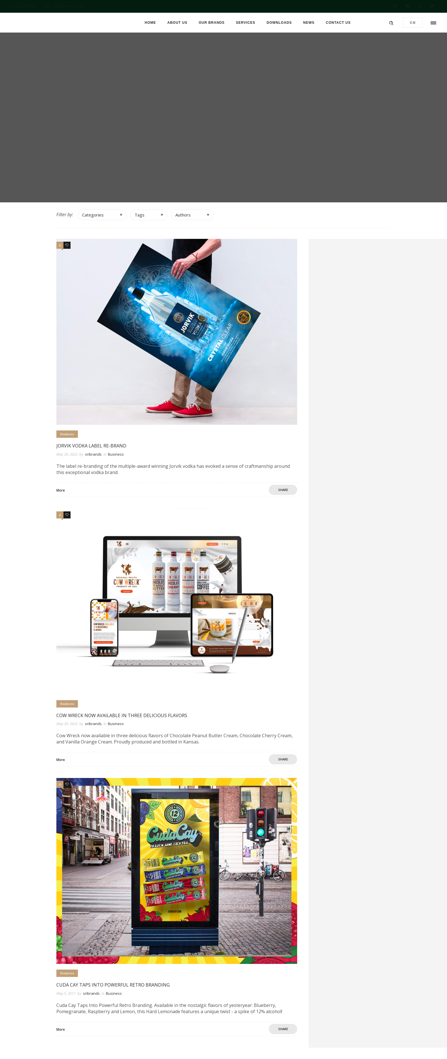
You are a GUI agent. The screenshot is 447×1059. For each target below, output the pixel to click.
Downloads (279, 23)
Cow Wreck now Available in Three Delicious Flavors (121, 715)
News (308, 23)
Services (245, 23)
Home (150, 23)
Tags (139, 215)
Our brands (211, 23)
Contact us (338, 23)
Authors (183, 215)
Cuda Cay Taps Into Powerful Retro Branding (113, 985)
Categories (93, 215)
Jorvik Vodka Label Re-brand (91, 446)
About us (177, 23)
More (60, 490)
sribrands (93, 454)
